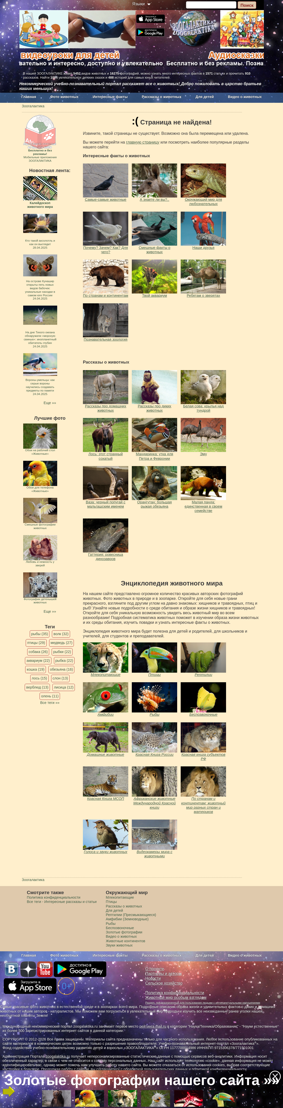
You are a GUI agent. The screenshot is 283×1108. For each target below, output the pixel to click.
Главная (28, 97)
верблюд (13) (37, 687)
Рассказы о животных (161, 97)
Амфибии (105, 714)
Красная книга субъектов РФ (203, 757)
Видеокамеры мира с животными (154, 854)
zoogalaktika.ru (58, 1056)
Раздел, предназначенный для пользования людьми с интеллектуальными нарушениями (202, 1002)
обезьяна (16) (61, 669)
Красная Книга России (154, 755)
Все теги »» (49, 703)
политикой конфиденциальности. (220, 1069)
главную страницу (142, 142)
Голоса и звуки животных (106, 852)
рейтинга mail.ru (152, 1026)
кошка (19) (35, 669)
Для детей (205, 97)
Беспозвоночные (203, 714)
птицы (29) (36, 643)
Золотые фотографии (124, 932)
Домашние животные (105, 755)
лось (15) (39, 678)
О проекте (154, 969)
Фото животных (64, 97)
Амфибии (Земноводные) (127, 919)
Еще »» (50, 403)
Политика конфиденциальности (53, 897)
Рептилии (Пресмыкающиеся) (131, 915)
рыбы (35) (39, 634)
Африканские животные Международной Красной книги (154, 803)
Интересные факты (110, 97)
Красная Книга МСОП (105, 799)
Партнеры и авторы (163, 973)
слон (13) (60, 678)
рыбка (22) (64, 661)
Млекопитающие (105, 675)
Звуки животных (119, 945)
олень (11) (49, 696)
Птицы (154, 675)
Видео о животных (245, 97)
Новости (153, 978)
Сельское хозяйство (163, 983)
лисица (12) (64, 687)
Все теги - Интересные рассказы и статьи (62, 902)
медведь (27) (62, 643)
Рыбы (155, 714)
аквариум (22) (38, 661)
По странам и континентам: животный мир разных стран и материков (203, 805)
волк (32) (60, 634)
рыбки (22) (62, 652)
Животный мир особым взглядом (176, 997)
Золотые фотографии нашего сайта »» (141, 1080)
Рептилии (203, 675)
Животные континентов (125, 941)
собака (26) (38, 652)
